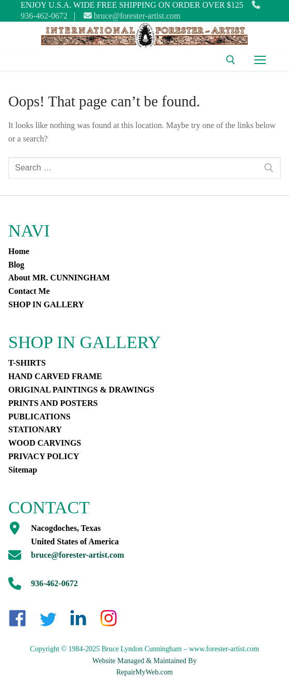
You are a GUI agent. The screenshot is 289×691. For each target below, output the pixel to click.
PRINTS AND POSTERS (53, 403)
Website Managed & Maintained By (144, 661)
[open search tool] (230, 60)
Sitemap (22, 469)
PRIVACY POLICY (43, 456)
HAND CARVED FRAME (55, 376)
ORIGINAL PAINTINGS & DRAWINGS (81, 389)
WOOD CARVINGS (44, 442)
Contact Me (29, 291)
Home (18, 251)
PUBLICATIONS (39, 416)
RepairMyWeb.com (144, 672)
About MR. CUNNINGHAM (59, 277)
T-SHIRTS (27, 362)
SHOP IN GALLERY (46, 304)
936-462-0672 (54, 583)
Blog (16, 264)
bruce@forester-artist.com (132, 15)
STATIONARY (35, 429)
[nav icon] (260, 60)
